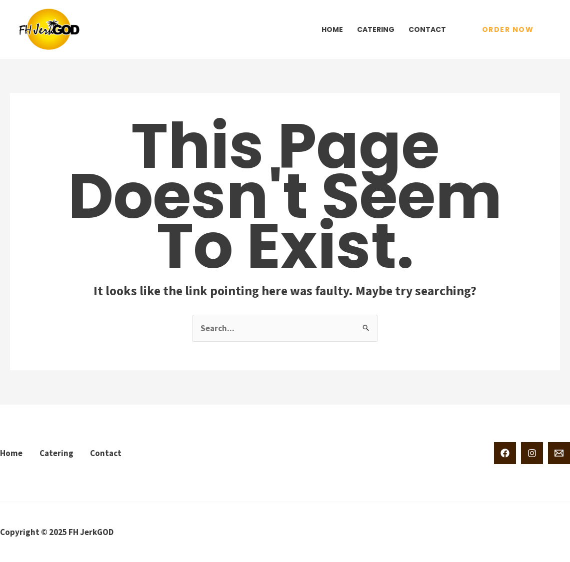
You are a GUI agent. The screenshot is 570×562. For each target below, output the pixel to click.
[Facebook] (505, 453)
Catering (375, 29)
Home (332, 29)
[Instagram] (532, 453)
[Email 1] (559, 453)
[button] (508, 29)
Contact (427, 29)
